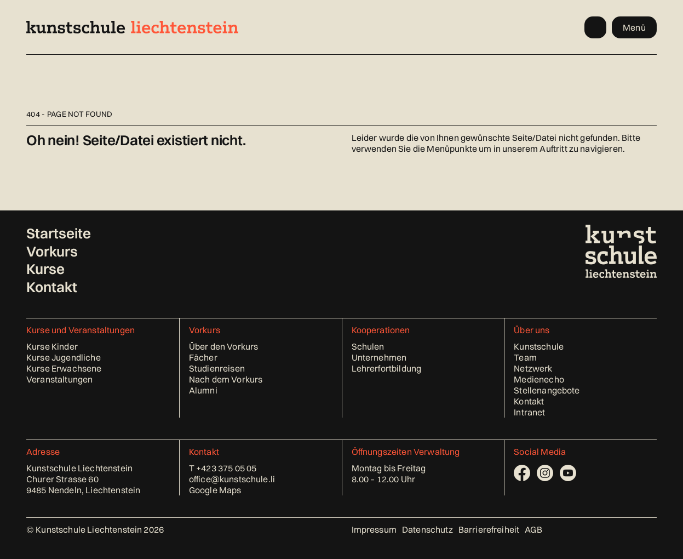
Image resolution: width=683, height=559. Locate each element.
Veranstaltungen (59, 379)
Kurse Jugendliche (63, 357)
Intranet (529, 412)
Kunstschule (539, 346)
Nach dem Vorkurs (226, 379)
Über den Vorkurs (224, 346)
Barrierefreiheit (489, 529)
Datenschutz (427, 529)
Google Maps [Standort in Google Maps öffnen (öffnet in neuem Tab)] (215, 489)
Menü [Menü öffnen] (634, 27)
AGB (533, 529)
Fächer (203, 357)
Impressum (374, 529)
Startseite (58, 233)
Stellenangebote (546, 390)
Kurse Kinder (52, 346)
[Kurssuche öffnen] (595, 27)
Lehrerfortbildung (387, 368)
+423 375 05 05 (226, 468)
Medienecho (539, 379)
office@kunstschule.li (232, 479)
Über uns (531, 329)
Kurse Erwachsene (64, 368)
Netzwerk (533, 368)
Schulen (368, 346)
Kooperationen (381, 329)
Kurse (45, 269)
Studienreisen (217, 368)
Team (525, 357)
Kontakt (51, 287)
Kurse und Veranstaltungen (80, 329)
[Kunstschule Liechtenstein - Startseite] (132, 27)
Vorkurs (52, 251)
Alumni (203, 390)
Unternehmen (379, 357)
